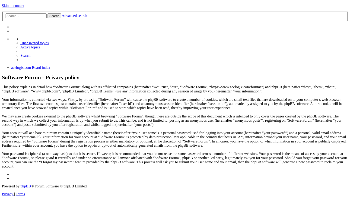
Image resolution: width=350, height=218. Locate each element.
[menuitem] (34, 43)
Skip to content (13, 6)
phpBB (25, 186)
